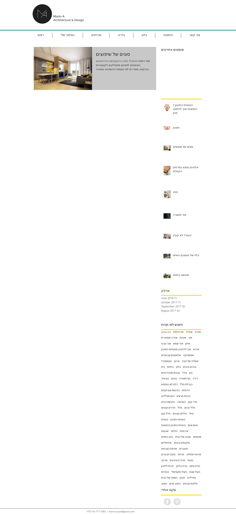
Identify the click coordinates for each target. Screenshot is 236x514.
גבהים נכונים (189, 367)
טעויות (164, 419)
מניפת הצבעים (169, 448)
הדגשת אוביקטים (170, 390)
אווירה (189, 332)
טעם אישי (193, 425)
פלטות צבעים (190, 483)
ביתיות (170, 367)
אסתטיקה (188, 355)
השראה (181, 402)
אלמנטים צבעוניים (171, 355)
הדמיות (186, 390)
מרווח (181, 454)
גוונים (174, 378)
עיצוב (164, 483)
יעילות (174, 431)
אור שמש (178, 343)
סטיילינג (191, 477)
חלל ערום (189, 407)
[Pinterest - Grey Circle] (177, 501)
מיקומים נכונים (182, 443)
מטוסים (197, 437)
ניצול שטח (194, 472)
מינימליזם (166, 443)
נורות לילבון (167, 466)
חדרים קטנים (168, 407)
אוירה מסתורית (169, 337)
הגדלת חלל (186, 384)
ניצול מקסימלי (179, 472)
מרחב (164, 460)
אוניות (183, 337)
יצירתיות (184, 431)
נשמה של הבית (169, 477)
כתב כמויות (167, 437)
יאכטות (165, 431)
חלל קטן (166, 413)
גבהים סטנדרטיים (170, 373)
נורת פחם (195, 466)
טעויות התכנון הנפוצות (173, 425)
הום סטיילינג (167, 396)
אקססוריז (166, 361)
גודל (184, 373)
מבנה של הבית (183, 437)
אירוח (196, 349)
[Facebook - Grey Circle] (167, 501)
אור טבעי (166, 343)
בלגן (178, 367)
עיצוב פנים (175, 483)
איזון (187, 343)
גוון (190, 373)
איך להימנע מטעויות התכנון (176, 349)
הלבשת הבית (168, 402)
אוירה (198, 332)
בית (163, 367)
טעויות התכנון (177, 419)
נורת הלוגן (181, 466)
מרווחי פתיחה (193, 454)
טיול (191, 413)
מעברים (183, 448)
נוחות (190, 460)
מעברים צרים (168, 454)
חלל (180, 407)
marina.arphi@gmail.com (122, 511)
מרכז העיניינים (177, 460)
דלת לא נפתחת (169, 384)
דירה (195, 378)
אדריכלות (178, 332)
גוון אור (165, 378)
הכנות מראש (183, 396)
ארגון (177, 361)
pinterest (166, 332)
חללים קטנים (180, 413)
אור (190, 337)
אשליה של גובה (190, 361)
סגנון (182, 477)
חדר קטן (192, 402)
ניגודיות (165, 472)
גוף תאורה (184, 378)
